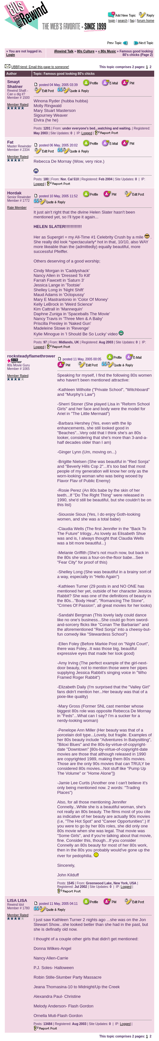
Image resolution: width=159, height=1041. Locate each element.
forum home (145, 20)
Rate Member (17, 207)
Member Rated (17, 104)
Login (10, 55)
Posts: (42, 128)
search (122, 20)
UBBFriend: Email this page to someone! (40, 67)
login (111, 20)
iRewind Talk (63, 51)
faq (132, 20)
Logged (87, 133)
